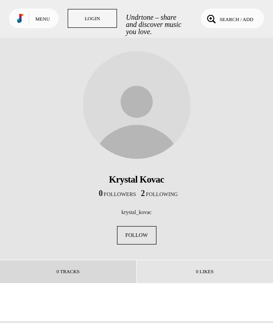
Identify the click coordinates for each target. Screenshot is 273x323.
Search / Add (229, 18)
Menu (42, 19)
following (159, 194)
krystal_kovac (136, 212)
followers (117, 194)
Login (92, 18)
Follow (137, 235)
